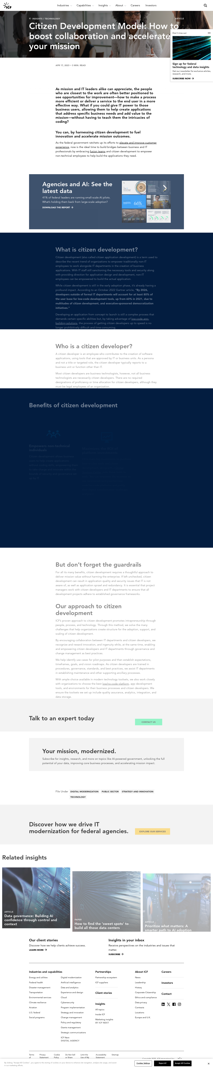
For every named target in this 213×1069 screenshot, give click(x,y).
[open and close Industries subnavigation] (64, 5)
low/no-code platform (115, 689)
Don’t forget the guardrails (136, 75)
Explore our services (152, 837)
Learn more (38, 950)
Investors (169, 983)
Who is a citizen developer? (74, 75)
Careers (168, 972)
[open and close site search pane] (205, 5)
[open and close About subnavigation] (121, 5)
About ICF (143, 972)
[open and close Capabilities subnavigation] (85, 5)
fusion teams (97, 151)
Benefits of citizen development (100, 76)
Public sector (110, 799)
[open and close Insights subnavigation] (104, 5)
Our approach (161, 75)
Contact (168, 994)
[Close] (209, 1065)
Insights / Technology (44, 18)
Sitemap (115, 1054)
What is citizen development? (43, 75)
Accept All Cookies (182, 1064)
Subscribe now (183, 78)
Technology (78, 804)
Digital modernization (84, 799)
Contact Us (149, 728)
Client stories (105, 993)
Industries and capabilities (47, 972)
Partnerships (104, 972)
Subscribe (116, 954)
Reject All (162, 1064)
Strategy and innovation (137, 799)
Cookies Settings (143, 1064)
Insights (101, 1004)
